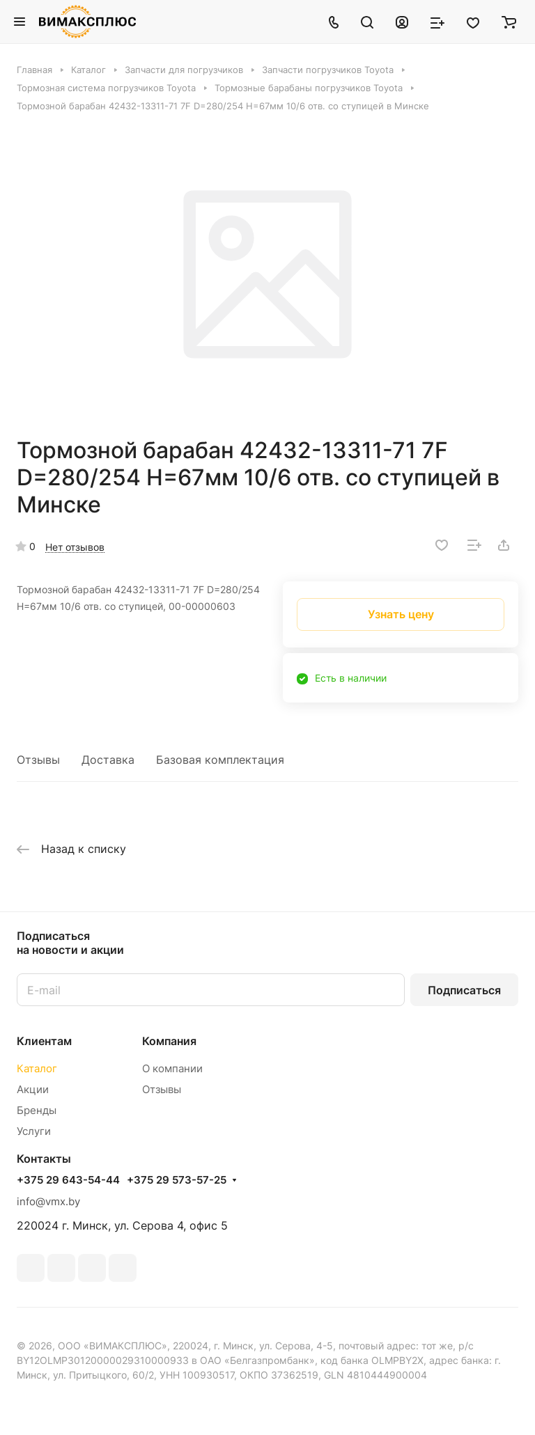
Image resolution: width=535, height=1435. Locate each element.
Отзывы (38, 760)
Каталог (37, 1068)
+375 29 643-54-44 (68, 1180)
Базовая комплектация (220, 760)
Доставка (108, 760)
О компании (172, 1068)
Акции (33, 1089)
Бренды (36, 1110)
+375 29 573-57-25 (176, 1180)
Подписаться (464, 990)
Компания (169, 1041)
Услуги (34, 1131)
